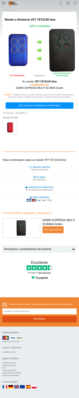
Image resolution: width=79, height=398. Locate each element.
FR (4, 387)
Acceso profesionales (10, 375)
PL (34, 387)
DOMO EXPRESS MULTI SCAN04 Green (59, 222)
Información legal (9, 365)
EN (22, 387)
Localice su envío (9, 352)
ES (28, 387)
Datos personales (9, 370)
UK (16, 387)
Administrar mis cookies (11, 373)
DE (10, 387)
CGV (4, 368)
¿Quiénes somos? (9, 363)
